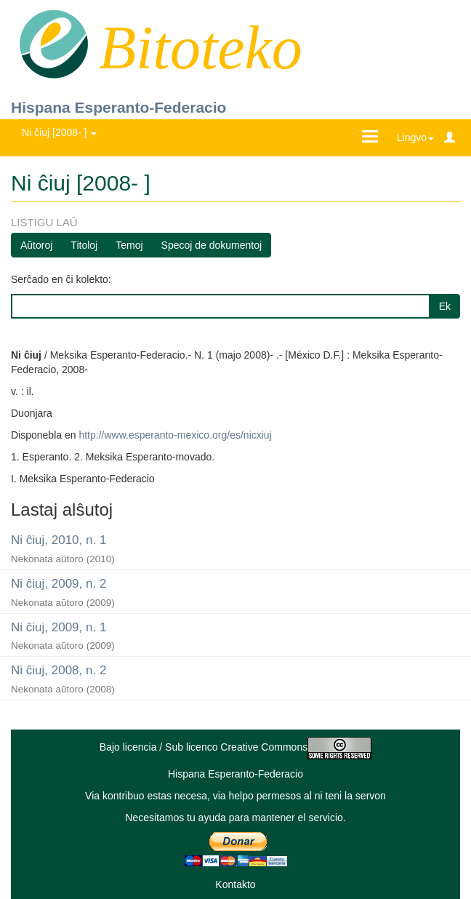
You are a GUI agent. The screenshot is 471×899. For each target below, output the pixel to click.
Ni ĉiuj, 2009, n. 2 (58, 584)
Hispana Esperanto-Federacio (118, 107)
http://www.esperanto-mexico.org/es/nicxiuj (174, 435)
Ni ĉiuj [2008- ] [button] (59, 132)
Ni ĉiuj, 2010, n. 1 (58, 540)
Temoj (129, 245)
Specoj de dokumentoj (211, 245)
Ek (445, 306)
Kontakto (235, 884)
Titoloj (84, 245)
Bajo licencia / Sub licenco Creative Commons (235, 747)
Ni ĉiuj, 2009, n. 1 (58, 627)
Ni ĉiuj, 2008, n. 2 (58, 670)
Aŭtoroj (36, 245)
